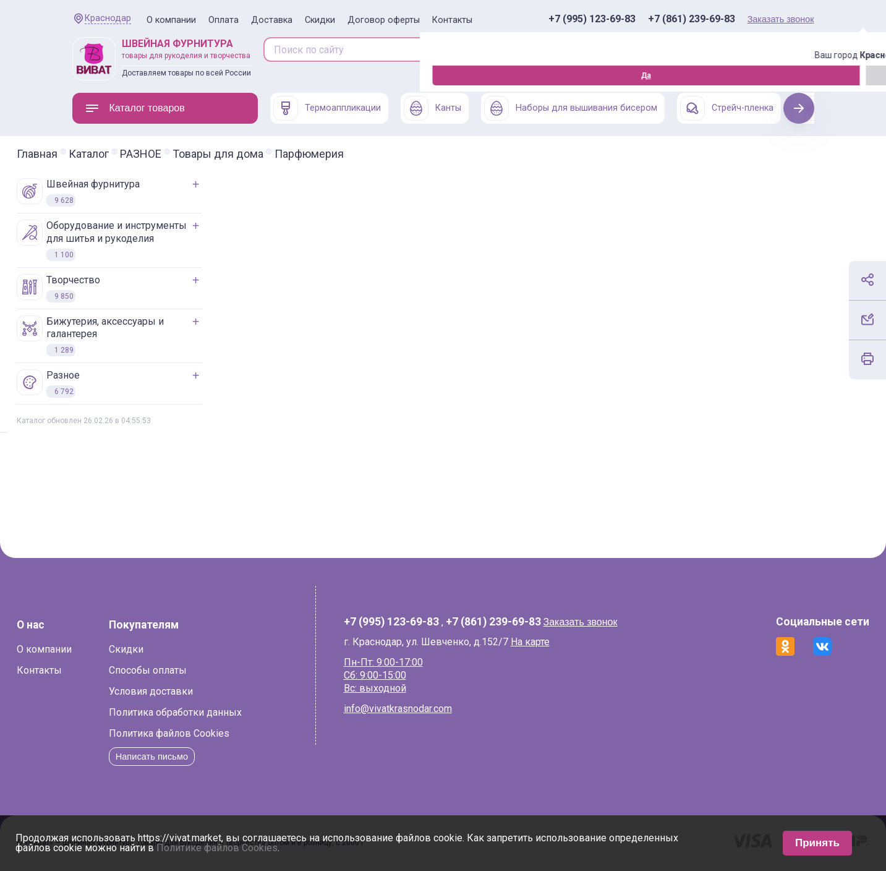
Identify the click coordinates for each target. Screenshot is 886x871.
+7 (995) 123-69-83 (592, 19)
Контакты (452, 20)
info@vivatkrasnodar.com (414, 708)
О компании (171, 20)
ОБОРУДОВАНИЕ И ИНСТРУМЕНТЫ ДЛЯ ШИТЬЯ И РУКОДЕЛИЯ (157, 240)
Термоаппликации (327, 108)
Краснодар (108, 18)
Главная (92, 154)
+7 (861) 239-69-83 (691, 19)
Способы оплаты (203, 670)
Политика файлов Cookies (224, 733)
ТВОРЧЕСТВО (114, 288)
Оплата (223, 20)
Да (75, 75)
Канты (432, 108)
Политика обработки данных (230, 712)
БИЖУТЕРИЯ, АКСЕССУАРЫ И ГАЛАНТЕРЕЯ (145, 336)
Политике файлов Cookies (217, 848)
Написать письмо (211, 756)
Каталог (144, 154)
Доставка (271, 20)
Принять (817, 843)
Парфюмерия (364, 154)
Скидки (320, 20)
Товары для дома (273, 154)
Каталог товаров (135, 108)
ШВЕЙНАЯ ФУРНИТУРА (133, 192)
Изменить (140, 75)
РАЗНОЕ (196, 154)
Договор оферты (383, 20)
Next (798, 108)
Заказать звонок (781, 19)
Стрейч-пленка (726, 108)
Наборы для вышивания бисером (570, 108)
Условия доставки (206, 691)
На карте (546, 642)
